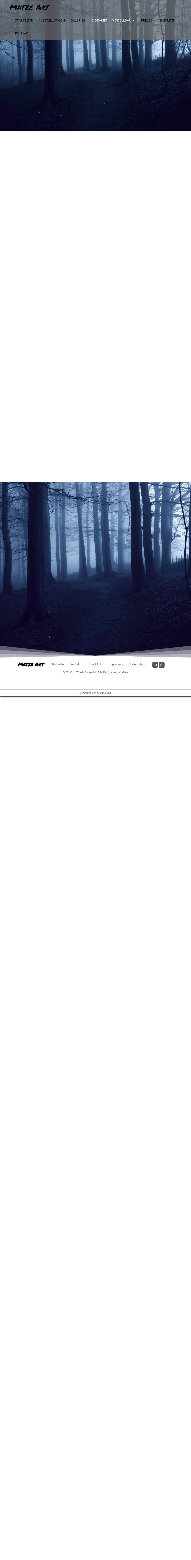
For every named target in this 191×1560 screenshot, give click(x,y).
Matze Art (29, 6)
